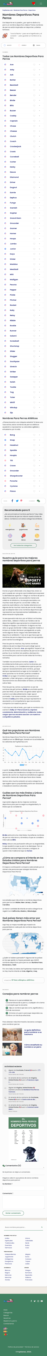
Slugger (13, 356)
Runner (13, 330)
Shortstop (14, 346)
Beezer (13, 90)
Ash (11, 75)
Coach (13, 141)
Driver (12, 182)
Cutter (13, 162)
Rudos (27, 1245)
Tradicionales (9, 1243)
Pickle (12, 295)
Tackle (13, 387)
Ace (11, 64)
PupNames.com (7, 10)
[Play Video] (23, 576)
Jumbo (13, 243)
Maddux (14, 264)
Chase (13, 126)
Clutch (13, 136)
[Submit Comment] (13, 1213)
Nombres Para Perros (20, 10)
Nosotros (7, 1318)
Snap (12, 440)
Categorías (7, 1313)
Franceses (28, 1280)
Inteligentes (9, 1259)
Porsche (13, 481)
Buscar (6, 1315)
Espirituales (9, 1241)
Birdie (12, 100)
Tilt (11, 460)
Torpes (27, 1261)
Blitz (12, 105)
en (5, 1328)
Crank (13, 151)
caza (10, 537)
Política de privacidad (15, 1347)
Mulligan (14, 279)
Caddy (13, 115)
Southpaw (14, 361)
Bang (12, 435)
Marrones (8, 1275)
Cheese (13, 131)
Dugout (13, 187)
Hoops (13, 238)
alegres (37, 537)
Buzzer (13, 110)
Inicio (5, 1310)
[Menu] (41, 4)
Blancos (7, 1270)
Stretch (13, 366)
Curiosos (28, 1259)
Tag (12, 392)
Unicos (27, 1238)
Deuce (13, 172)
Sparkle (13, 450)
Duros (27, 1257)
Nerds (27, 1243)
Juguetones (9, 1257)
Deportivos (31, 10)
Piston (13, 491)
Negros (7, 1273)
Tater (12, 397)
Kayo (12, 254)
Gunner (13, 228)
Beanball (14, 85)
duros (23, 537)
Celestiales (29, 1241)
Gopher (13, 213)
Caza (27, 1248)
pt (5, 1334)
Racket (13, 305)
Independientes (10, 1254)
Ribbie (13, 320)
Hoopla (13, 455)
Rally (12, 310)
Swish (12, 382)
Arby (12, 69)
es (5, 1331)
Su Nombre (7, 1184)
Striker (13, 371)
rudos (37, 526)
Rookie (13, 325)
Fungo (13, 203)
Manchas (8, 1277)
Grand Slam (15, 218)
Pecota (13, 284)
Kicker (13, 259)
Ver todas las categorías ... (23, 545)
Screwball (14, 341)
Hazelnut (14, 445)
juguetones (23, 526)
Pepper (13, 290)
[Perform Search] (42, 1227)
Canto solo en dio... (29, 1099)
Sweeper (14, 377)
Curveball (14, 156)
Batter (13, 80)
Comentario (7, 1193)
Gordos (7, 1280)
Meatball (14, 269)
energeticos (10, 526)
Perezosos (8, 1264)
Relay (12, 315)
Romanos (28, 1273)
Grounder (14, 223)
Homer (13, 233)
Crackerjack (15, 146)
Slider (12, 351)
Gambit (13, 208)
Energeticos (9, 1261)
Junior (13, 249)
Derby (12, 167)
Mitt (12, 274)
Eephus (13, 197)
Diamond (14, 177)
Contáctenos (8, 1324)
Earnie (13, 192)
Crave (13, 465)
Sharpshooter (16, 476)
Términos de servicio (32, 1347)
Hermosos (8, 1248)
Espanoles (28, 1275)
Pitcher (13, 300)
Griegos (28, 1270)
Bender (13, 95)
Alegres (27, 1254)
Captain (14, 121)
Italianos (28, 1277)
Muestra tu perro (10, 1321)
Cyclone (14, 486)
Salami (13, 336)
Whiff (12, 402)
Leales (27, 1264)
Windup (13, 407)
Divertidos (8, 1245)
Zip (11, 412)
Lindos (7, 1238)
